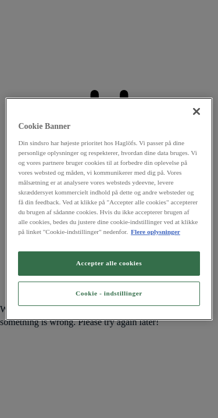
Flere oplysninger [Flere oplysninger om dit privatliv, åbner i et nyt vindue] (155, 231)
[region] (108, 209)
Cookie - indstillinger (109, 293)
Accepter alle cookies (109, 263)
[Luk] (196, 111)
